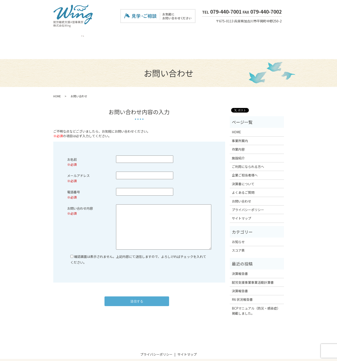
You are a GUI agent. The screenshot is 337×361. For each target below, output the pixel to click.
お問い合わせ (263, 35)
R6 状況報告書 (242, 283)
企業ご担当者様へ (170, 35)
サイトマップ (241, 202)
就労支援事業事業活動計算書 (253, 266)
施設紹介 (111, 35)
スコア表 (244, 35)
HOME (61, 35)
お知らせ (238, 226)
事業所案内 (78, 35)
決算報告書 (240, 257)
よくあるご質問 (223, 35)
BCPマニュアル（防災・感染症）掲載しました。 (256, 294)
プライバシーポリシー (248, 193)
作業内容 (95, 35)
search (281, 35)
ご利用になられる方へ (137, 35)
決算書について (197, 35)
